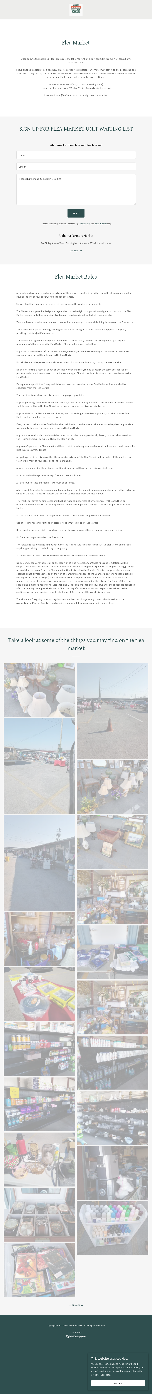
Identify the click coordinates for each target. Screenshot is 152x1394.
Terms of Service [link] (100, 224)
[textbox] (76, 155)
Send (76, 213)
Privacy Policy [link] (85, 224)
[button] (7, 25)
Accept (118, 1383)
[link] (76, 10)
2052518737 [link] (76, 250)
